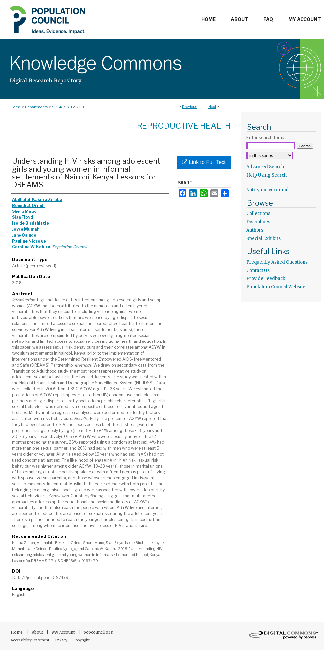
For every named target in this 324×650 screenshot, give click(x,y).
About (38, 632)
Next (212, 106)
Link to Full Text (203, 162)
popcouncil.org (98, 632)
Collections (258, 213)
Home (16, 107)
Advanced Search (265, 167)
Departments (36, 107)
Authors (254, 230)
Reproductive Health (184, 126)
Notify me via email (267, 190)
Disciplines (258, 222)
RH (69, 107)
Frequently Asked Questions (277, 262)
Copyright (81, 640)
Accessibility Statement (30, 640)
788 (80, 107)
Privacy (61, 640)
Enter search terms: (266, 137)
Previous (189, 106)
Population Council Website (275, 287)
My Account (64, 632)
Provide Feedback (265, 278)
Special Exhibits (263, 238)
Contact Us (258, 270)
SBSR (57, 107)
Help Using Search (266, 175)
